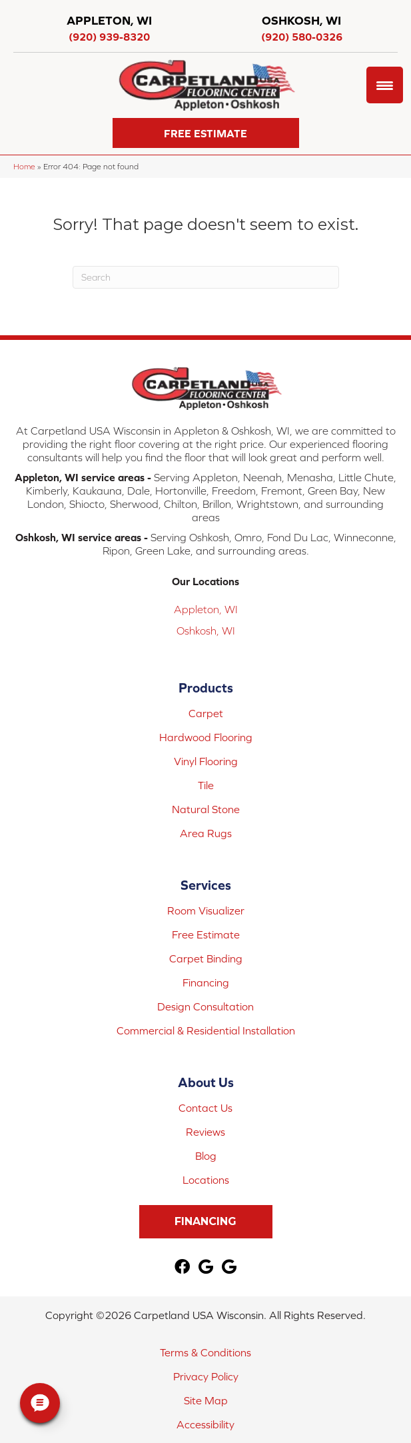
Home (24, 166)
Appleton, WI (206, 609)
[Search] (206, 277)
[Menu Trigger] (384, 85)
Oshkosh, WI (206, 631)
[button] (206, 133)
